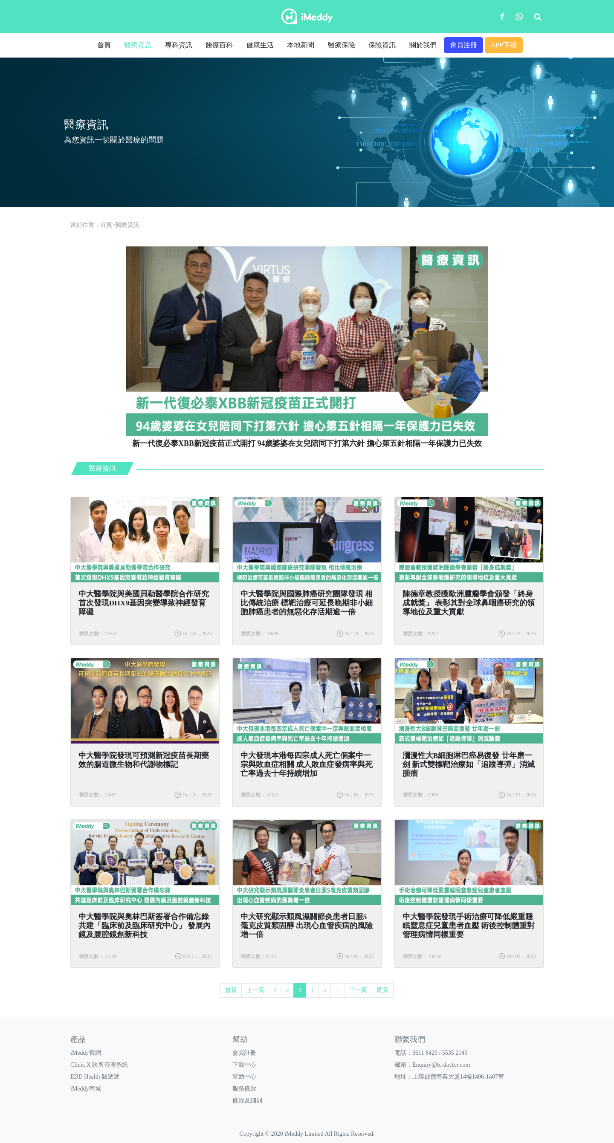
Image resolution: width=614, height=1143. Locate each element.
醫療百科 (219, 45)
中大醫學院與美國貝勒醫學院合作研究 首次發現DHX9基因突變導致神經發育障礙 (143, 603)
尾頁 (382, 990)
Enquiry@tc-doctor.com (441, 1065)
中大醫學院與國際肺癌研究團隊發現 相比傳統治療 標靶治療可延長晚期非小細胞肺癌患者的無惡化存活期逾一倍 (306, 603)
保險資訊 (382, 45)
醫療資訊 (137, 45)
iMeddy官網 (85, 1053)
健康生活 (260, 45)
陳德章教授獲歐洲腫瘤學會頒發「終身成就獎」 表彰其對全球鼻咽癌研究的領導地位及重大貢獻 (469, 603)
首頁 (104, 45)
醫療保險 (341, 45)
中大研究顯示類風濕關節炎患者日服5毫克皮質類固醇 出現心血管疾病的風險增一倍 (306, 925)
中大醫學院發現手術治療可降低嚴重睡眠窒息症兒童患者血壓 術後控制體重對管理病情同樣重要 (469, 925)
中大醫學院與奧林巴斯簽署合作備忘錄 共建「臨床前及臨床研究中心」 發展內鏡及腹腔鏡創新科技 (144, 925)
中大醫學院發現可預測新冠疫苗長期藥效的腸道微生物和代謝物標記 (143, 760)
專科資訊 (178, 45)
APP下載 (504, 45)
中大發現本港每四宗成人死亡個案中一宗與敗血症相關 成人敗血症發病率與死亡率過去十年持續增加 (306, 764)
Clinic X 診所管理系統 (99, 1065)
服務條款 (244, 1088)
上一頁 (255, 990)
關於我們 (423, 45)
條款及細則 (247, 1100)
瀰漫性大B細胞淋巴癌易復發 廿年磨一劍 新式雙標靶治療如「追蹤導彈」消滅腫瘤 (469, 764)
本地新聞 (300, 45)
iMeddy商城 (85, 1088)
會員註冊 (244, 1053)
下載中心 (244, 1065)
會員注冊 (463, 45)
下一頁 (358, 990)
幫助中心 (244, 1077)
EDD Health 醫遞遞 (94, 1077)
